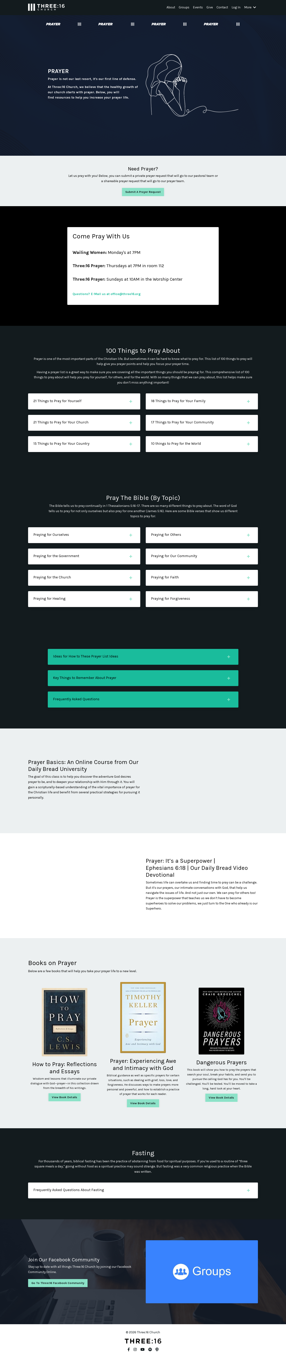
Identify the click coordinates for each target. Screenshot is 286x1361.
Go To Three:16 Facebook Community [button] (57, 1287)
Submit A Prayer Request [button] (143, 192)
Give (209, 7)
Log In (236, 7)
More (250, 7)
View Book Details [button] (64, 1101)
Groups (183, 7)
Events (197, 7)
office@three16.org (127, 294)
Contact (222, 7)
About (170, 7)
